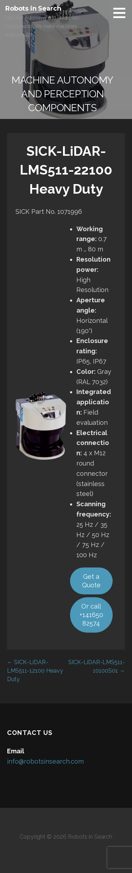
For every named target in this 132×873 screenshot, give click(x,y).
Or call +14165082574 (91, 615)
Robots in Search (33, 8)
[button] (122, 13)
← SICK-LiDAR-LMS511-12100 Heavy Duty (35, 671)
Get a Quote (91, 581)
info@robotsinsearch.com (45, 761)
